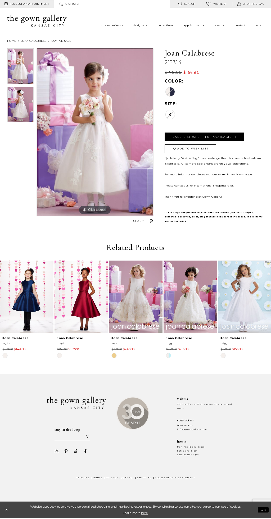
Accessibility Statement (175, 478)
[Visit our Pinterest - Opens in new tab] (66, 452)
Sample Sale (61, 41)
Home (11, 41)
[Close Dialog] (6, 510)
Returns (83, 478)
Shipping (144, 478)
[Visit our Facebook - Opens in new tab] (85, 452)
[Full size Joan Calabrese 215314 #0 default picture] (95, 132)
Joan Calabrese (34, 41)
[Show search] (187, 4)
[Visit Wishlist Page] (216, 4)
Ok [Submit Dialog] (263, 510)
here (144, 513)
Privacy (112, 478)
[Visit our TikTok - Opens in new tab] (75, 452)
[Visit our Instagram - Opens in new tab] (56, 452)
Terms (98, 478)
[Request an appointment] (27, 4)
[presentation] (26, 297)
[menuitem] (27, 4)
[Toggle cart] (251, 4)
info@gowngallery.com (192, 430)
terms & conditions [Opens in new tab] (231, 174)
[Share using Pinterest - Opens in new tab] (151, 221)
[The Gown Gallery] (37, 21)
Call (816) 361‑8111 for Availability (205, 136)
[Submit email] (86, 436)
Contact (127, 478)
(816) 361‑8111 (185, 426)
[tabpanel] (20, 67)
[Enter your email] (72, 436)
